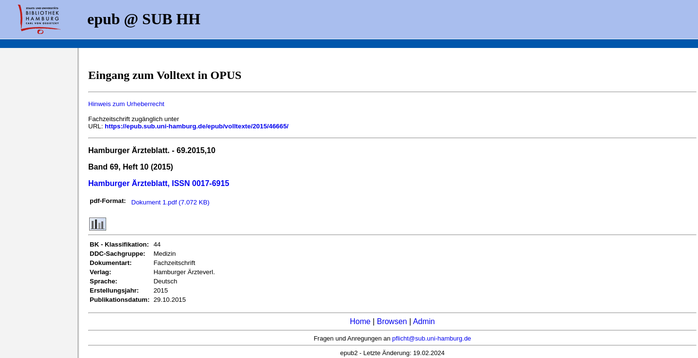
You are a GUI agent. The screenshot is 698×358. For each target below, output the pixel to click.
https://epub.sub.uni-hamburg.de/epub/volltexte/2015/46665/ (196, 126)
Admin (424, 321)
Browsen (392, 321)
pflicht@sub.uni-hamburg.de (431, 338)
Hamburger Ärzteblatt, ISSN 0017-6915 (158, 183)
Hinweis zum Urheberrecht (126, 104)
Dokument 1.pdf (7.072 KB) (170, 202)
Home (360, 321)
